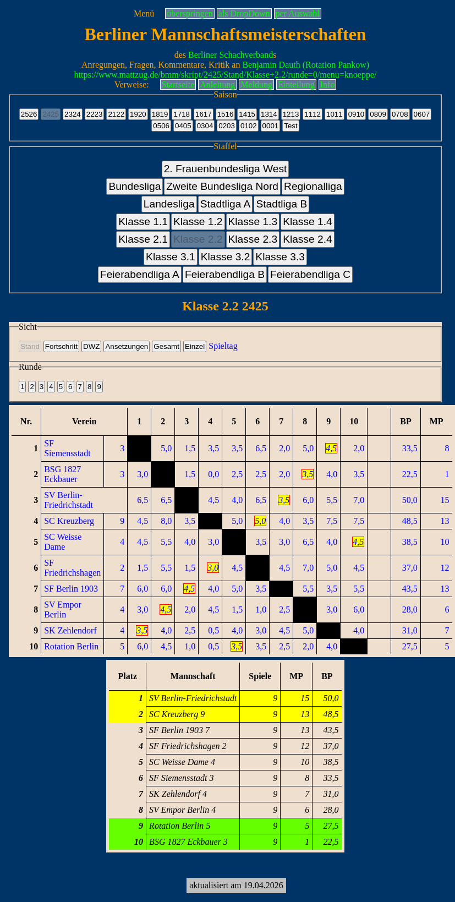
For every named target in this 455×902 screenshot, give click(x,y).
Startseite (178, 84)
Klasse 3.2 (225, 257)
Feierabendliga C (310, 274)
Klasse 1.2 (198, 221)
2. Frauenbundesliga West (225, 168)
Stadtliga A (225, 204)
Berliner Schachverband (230, 54)
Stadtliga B (281, 204)
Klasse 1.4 (307, 221)
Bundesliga (134, 186)
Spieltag (223, 346)
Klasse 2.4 (307, 239)
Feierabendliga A (139, 274)
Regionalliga (313, 186)
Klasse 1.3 (253, 221)
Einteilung (296, 84)
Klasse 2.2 (198, 239)
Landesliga (169, 204)
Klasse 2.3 (253, 239)
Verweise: (131, 84)
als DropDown (244, 13)
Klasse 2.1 (143, 239)
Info (327, 84)
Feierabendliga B (225, 274)
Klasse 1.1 (143, 221)
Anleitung (217, 84)
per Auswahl (298, 13)
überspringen (190, 13)
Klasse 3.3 (280, 257)
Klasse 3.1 (170, 257)
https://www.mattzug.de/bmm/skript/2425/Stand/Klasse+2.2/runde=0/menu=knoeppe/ (225, 74)
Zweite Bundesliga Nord (222, 186)
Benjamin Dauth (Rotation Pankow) (305, 64)
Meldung (256, 84)
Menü (144, 13)
